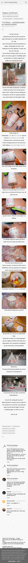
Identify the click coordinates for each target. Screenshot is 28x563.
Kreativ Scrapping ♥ (12, 445)
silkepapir (16, 289)
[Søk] (26, 2)
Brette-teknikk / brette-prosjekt (10, 16)
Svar (8, 462)
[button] (3, 30)
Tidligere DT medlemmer (8, 430)
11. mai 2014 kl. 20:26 (12, 480)
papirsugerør (13, 145)
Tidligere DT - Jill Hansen (8, 428)
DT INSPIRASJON (15, 426)
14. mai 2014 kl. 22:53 (17, 508)
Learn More (11, 561)
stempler (19, 135)
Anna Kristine (11, 501)
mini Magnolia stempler (15, 138)
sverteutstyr (22, 145)
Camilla (9, 491)
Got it (19, 561)
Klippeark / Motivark (18, 18)
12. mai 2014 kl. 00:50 (16, 491)
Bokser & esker (6, 426)
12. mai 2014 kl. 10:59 (20, 501)
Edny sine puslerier (12, 478)
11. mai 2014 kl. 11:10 (12, 466)
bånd (15, 135)
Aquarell (9, 508)
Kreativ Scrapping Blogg (10, 2)
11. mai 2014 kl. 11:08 (12, 446)
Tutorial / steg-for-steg (8, 433)
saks (10, 135)
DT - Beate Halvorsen (7, 18)
